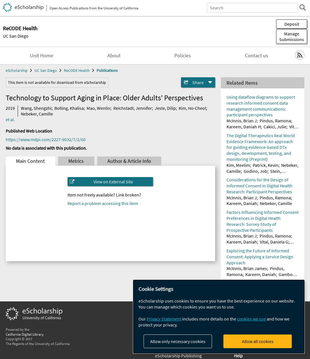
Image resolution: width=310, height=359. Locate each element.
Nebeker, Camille (37, 114)
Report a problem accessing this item (103, 203)
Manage (291, 36)
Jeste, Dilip (165, 108)
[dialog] (218, 316)
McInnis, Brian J (242, 120)
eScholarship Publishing (178, 355)
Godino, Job (255, 171)
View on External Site (113, 181)
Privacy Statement (164, 319)
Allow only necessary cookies (177, 341)
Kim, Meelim (238, 165)
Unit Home (41, 55)
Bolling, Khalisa (69, 108)
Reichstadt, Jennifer (132, 108)
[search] (302, 7)
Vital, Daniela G (274, 242)
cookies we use (251, 319)
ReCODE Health (77, 70)
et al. (10, 119)
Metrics (76, 161)
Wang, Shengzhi (36, 108)
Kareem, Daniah (242, 203)
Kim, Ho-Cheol (192, 108)
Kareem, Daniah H (244, 126)
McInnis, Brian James (247, 268)
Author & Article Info (129, 161)
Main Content (30, 161)
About (114, 55)
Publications (107, 70)
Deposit (291, 24)
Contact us (256, 55)
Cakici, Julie (275, 126)
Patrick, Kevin (265, 165)
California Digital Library (25, 334)
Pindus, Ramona (275, 120)
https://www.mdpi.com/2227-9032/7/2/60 (45, 139)
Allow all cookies (258, 341)
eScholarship (17, 70)
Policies (182, 55)
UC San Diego (15, 36)
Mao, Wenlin (98, 108)
